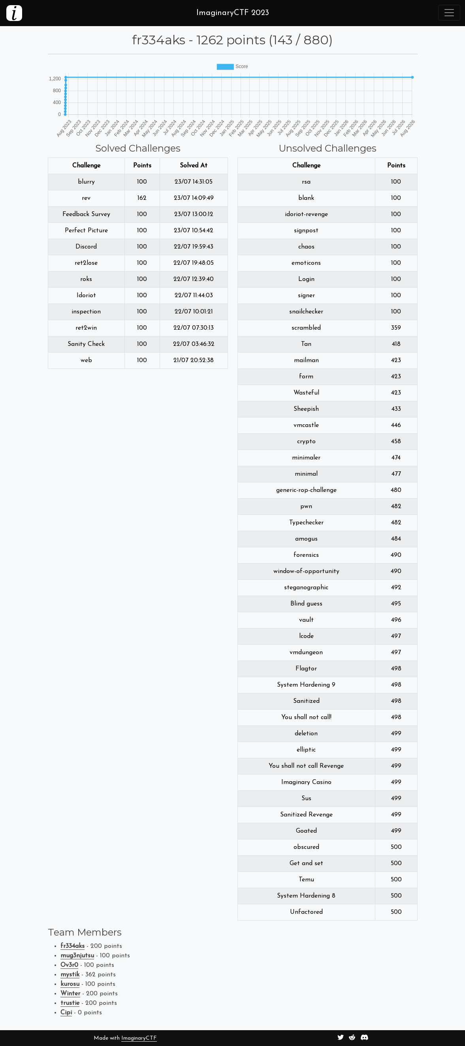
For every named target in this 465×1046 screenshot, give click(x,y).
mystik (69, 975)
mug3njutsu (77, 956)
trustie (69, 1003)
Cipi (66, 1013)
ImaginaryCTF (139, 1038)
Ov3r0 (69, 965)
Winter (70, 994)
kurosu (69, 984)
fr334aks (72, 946)
